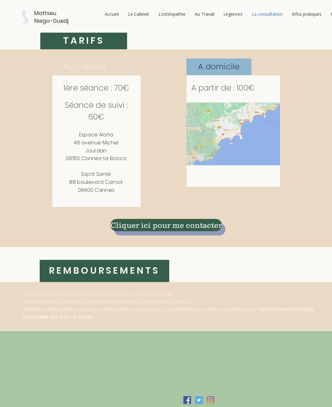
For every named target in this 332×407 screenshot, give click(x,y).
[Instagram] (210, 400)
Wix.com (72, 402)
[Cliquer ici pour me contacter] (166, 225)
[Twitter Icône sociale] (199, 400)
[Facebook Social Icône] (187, 400)
